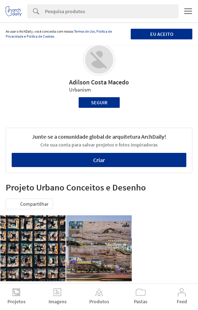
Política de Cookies (40, 36)
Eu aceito (161, 34)
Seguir (99, 102)
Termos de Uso (84, 31)
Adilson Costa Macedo (99, 82)
